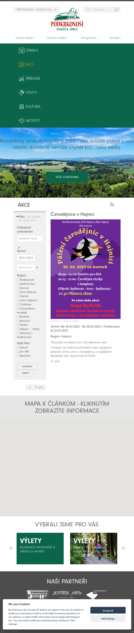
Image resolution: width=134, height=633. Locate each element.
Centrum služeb (56, 38)
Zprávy (32, 50)
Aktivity (33, 120)
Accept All (108, 610)
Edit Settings (108, 618)
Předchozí (11, 548)
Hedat (117, 9)
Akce (30, 64)
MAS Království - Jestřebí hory (34, 9)
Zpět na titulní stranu (67, 19)
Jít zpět (39, 387)
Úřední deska (24, 38)
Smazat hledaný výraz (19, 247)
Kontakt (114, 38)
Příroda (33, 78)
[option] (40, 548)
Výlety (31, 92)
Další (123, 548)
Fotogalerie (88, 38)
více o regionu (67, 177)
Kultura (33, 106)
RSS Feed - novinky (112, 204)
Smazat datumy (37, 267)
